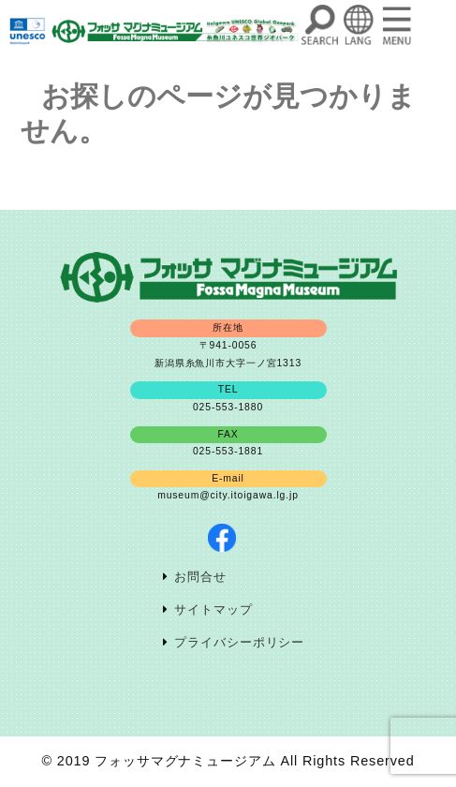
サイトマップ (213, 609)
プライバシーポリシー (239, 642)
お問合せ (200, 577)
